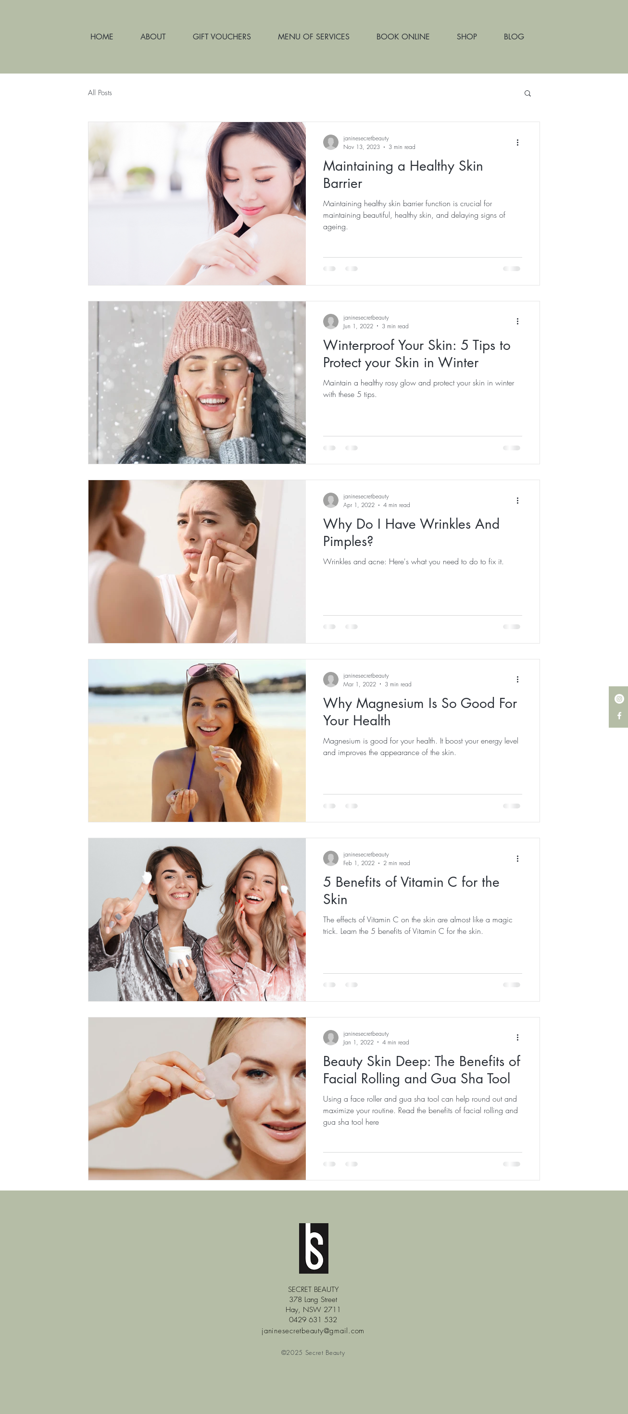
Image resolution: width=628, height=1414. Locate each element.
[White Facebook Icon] (619, 715)
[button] (527, 94)
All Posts (100, 93)
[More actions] (521, 142)
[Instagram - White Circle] (619, 699)
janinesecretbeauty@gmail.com (313, 1331)
